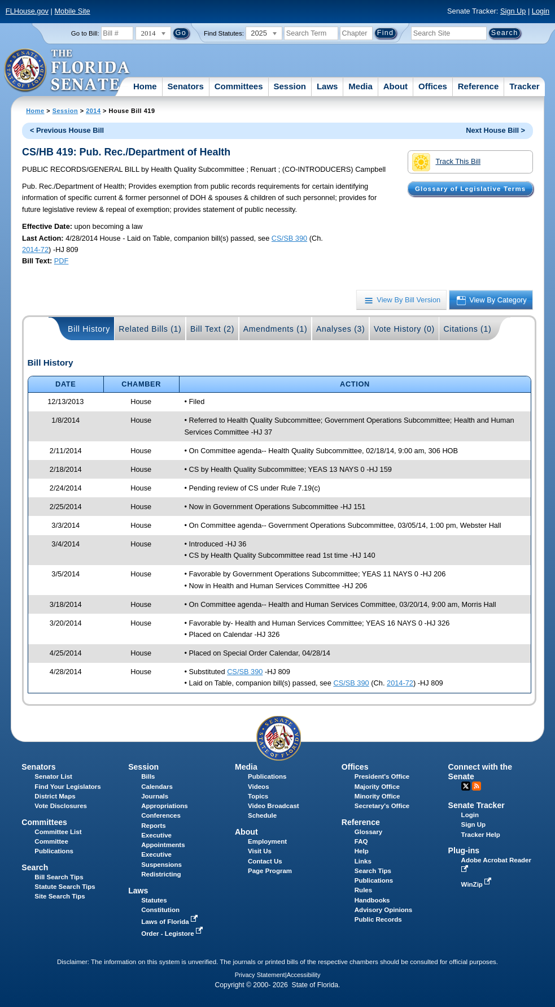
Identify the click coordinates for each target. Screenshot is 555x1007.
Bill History (89, 328)
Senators (186, 86)
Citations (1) (467, 328)
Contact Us (265, 861)
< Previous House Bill (67, 130)
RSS (476, 786)
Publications (267, 776)
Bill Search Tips (58, 877)
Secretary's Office (382, 805)
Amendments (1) (275, 328)
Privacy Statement (260, 974)
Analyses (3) (340, 328)
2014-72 (35, 249)
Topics (258, 796)
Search (34, 867)
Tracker (524, 86)
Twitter (465, 786)
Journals (154, 796)
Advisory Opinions (383, 909)
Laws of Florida (170, 921)
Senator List (53, 776)
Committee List (57, 831)
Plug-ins (464, 850)
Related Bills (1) (150, 328)
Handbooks (372, 900)
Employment (267, 841)
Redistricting (161, 874)
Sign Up (513, 11)
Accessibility (304, 974)
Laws (327, 86)
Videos (258, 786)
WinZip (477, 884)
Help (362, 851)
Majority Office (377, 786)
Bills (148, 776)
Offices (432, 86)
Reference (478, 86)
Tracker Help (480, 834)
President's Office (382, 776)
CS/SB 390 (289, 238)
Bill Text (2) (212, 328)
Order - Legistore (173, 933)
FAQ (361, 841)
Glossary (368, 831)
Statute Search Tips (64, 886)
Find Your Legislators (67, 786)
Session (289, 86)
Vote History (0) (404, 328)
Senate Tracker (476, 805)
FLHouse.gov (27, 11)
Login (540, 11)
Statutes (154, 900)
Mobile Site (72, 11)
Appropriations (164, 805)
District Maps (54, 796)
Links (363, 861)
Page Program (270, 870)
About (395, 86)
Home (145, 86)
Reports (153, 825)
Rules (363, 890)
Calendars (157, 786)
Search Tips (373, 870)
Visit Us (260, 851)
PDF (61, 261)
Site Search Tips (59, 896)
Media (360, 86)
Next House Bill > (495, 130)
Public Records (378, 919)
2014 (93, 110)
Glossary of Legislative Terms (470, 188)
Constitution (160, 909)
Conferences (161, 815)
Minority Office (377, 796)
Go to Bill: (85, 33)
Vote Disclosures (60, 805)
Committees (239, 86)
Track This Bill (446, 162)
